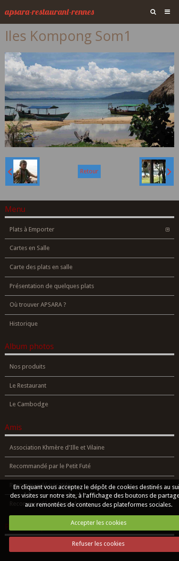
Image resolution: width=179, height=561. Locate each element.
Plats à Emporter (32, 229)
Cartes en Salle (30, 247)
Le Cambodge (29, 404)
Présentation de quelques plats (52, 286)
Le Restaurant (28, 385)
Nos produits (27, 366)
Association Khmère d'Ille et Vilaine (57, 447)
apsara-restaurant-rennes (49, 11)
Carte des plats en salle (41, 266)
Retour (89, 171)
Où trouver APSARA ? (38, 304)
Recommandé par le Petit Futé (50, 466)
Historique (24, 323)
